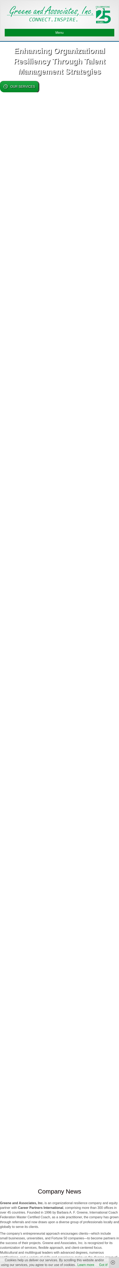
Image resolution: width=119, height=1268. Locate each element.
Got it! (103, 1265)
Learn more (85, 1265)
